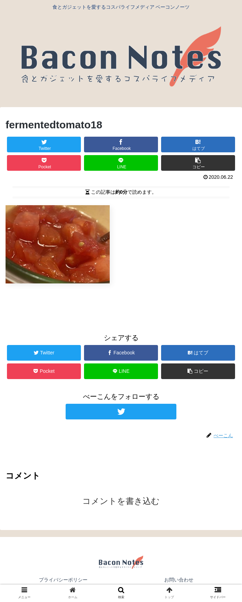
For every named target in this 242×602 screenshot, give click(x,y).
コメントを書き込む (121, 501)
